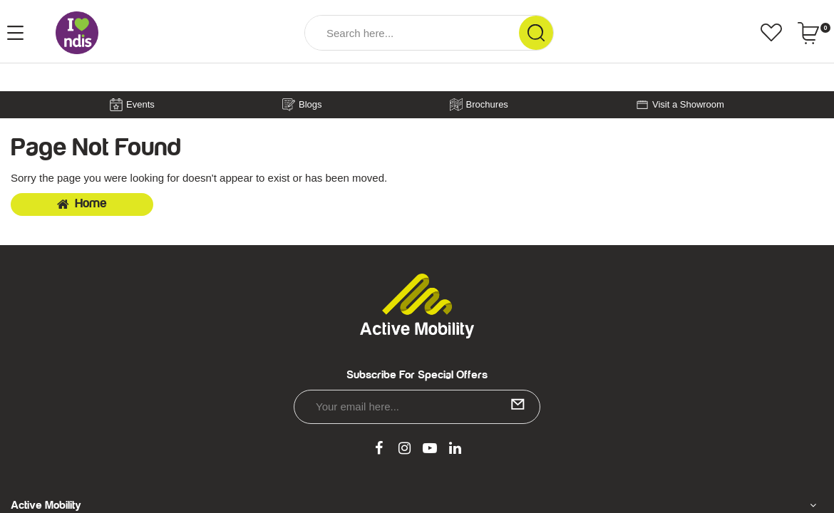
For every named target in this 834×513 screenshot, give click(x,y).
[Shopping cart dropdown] (813, 32)
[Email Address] (417, 407)
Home (82, 204)
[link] (379, 449)
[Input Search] (412, 33)
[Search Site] (536, 33)
